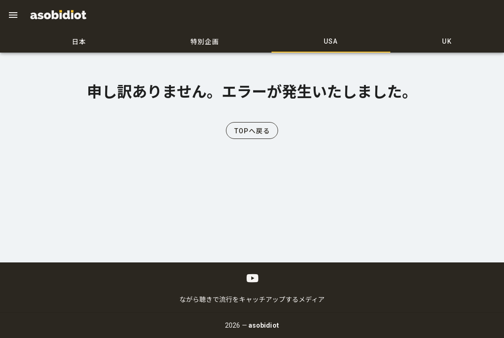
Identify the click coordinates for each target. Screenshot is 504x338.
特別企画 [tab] (205, 42)
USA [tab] (331, 41)
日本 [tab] (79, 42)
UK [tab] (447, 41)
